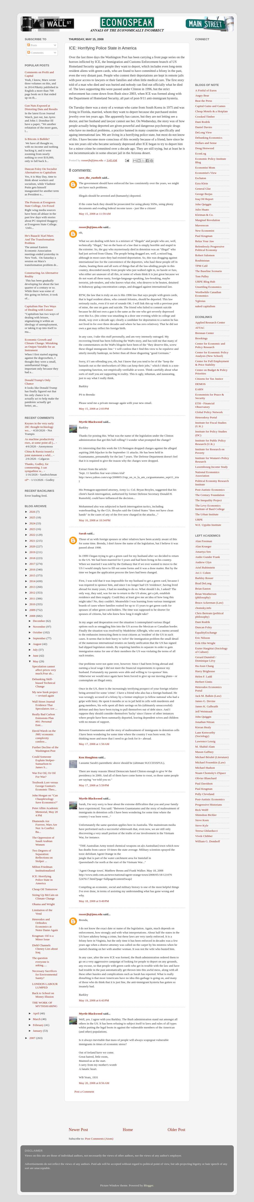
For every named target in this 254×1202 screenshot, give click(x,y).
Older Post (176, 1129)
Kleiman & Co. (204, 214)
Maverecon (202, 225)
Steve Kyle (201, 825)
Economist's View (206, 172)
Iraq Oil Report (204, 199)
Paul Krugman (203, 236)
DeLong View (203, 132)
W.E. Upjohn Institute (208, 525)
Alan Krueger (203, 546)
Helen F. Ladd (203, 676)
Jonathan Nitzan (204, 722)
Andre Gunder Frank (207, 557)
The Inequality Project (208, 500)
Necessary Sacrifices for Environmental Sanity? (44, 974)
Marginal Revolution (207, 220)
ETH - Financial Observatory (205, 405)
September (39, 638)
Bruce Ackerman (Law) (209, 602)
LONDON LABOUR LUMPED (45, 985)
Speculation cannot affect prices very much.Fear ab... (44, 670)
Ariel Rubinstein (205, 567)
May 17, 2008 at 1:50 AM (94, 744)
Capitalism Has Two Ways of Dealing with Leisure (40, 308)
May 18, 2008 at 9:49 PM (94, 901)
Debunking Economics (208, 137)
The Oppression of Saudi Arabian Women (43, 841)
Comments (35, 52)
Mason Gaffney (204, 752)
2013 (32, 586)
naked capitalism (205, 306)
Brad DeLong (203, 583)
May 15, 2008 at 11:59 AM (95, 213)
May (36, 661)
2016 (32, 569)
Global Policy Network (209, 412)
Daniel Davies (203, 127)
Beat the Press (203, 100)
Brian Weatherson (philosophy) (206, 595)
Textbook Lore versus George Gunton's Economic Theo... (45, 786)
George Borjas (203, 194)
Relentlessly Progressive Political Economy (209, 248)
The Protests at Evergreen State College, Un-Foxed (40, 204)
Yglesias (200, 301)
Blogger (148, 1185)
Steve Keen (202, 820)
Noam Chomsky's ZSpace (210, 773)
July (36, 649)
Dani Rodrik (202, 121)
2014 (32, 581)
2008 (32, 615)
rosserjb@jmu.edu (90, 227)
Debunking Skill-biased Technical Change (43, 682)
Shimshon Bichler (206, 815)
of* (27, 479)
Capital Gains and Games (210, 106)
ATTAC (200, 327)
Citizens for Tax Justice (209, 378)
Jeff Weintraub (204, 711)
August (37, 644)
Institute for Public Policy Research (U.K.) (210, 442)
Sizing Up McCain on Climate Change (45, 896)
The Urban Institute (207, 514)
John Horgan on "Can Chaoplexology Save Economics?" (45, 799)
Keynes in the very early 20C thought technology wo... (39, 427)
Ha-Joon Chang (204, 666)
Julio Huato (202, 209)
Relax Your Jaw (204, 241)
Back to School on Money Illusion (43, 994)
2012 (32, 592)
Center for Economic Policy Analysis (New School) (211, 354)
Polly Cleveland (204, 794)
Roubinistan (202, 260)
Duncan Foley (203, 627)
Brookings (201, 338)
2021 (32, 540)
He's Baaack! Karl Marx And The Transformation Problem (39, 239)
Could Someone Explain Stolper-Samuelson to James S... (43, 762)
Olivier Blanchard (206, 778)
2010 (32, 604)
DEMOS (200, 384)
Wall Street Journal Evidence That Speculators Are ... (44, 705)
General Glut (203, 188)
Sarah (83, 533)
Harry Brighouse (205, 671)
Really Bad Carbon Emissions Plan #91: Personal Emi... (43, 720)
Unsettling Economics (208, 287)
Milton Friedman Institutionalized (43, 868)
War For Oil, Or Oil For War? (44, 774)
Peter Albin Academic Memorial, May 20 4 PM (45, 811)
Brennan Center (204, 333)
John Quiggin (203, 204)
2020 (32, 546)
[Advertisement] (127, 1114)
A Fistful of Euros (206, 90)
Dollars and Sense (206, 143)
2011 (32, 598)
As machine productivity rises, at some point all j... (40, 441)
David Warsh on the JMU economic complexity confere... (44, 736)
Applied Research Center (210, 322)
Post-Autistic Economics (210, 489)
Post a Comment (84, 1091)
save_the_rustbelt (90, 177)
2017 (32, 563)
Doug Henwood (204, 148)
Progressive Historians (208, 804)
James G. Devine (205, 701)
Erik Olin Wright (205, 643)
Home (128, 1129)
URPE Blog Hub (205, 281)
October (38, 632)
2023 (32, 529)
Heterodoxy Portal (206, 417)
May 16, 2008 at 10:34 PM (95, 520)
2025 (32, 517)
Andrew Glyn (203, 562)
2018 (32, 558)
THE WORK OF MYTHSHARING (44, 1004)
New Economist (204, 230)
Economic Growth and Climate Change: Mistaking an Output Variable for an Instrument (41, 345)
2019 (32, 552)
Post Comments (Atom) (99, 1138)
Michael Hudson (205, 767)
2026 (32, 511)
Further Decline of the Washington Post (45, 749)
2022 (32, 534)
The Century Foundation (210, 495)
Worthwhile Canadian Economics (208, 294)
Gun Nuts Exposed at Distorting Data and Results (41, 107)
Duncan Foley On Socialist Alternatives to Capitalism (41, 170)
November (39, 626)
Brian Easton (203, 588)
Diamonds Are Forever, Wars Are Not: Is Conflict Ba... (44, 826)
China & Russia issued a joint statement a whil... (39, 453)
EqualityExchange (206, 632)
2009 (32, 610)
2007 (32, 1038)
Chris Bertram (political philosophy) (209, 615)
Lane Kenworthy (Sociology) (205, 734)
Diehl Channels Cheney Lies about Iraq (45, 949)
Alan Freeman (203, 541)
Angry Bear (202, 95)
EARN (199, 389)
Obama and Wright (43, 904)
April (36, 1013)
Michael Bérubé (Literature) (212, 757)
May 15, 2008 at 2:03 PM (94, 408)
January (38, 1030)
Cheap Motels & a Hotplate (211, 111)
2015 (32, 575)
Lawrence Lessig (205, 741)
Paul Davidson (204, 783)
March (37, 1019)
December (39, 621)
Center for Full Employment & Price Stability (212, 363)
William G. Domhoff (207, 841)
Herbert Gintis (203, 681)
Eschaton (200, 178)
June (36, 655)
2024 (32, 523)
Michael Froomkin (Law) (210, 762)
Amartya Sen (203, 551)
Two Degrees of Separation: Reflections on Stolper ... (42, 856)
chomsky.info (203, 608)
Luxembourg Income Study (211, 466)
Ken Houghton (88, 757)
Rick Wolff (201, 810)
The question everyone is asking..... (40, 961)
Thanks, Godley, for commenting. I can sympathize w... (37, 467)
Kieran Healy (203, 727)
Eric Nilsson (202, 637)
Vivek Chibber (204, 836)
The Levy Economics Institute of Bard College (210, 507)
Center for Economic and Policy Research (210, 345)
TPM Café (201, 265)
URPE (199, 519)
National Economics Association (207, 473)
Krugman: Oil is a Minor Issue (42, 937)
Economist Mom (205, 167)
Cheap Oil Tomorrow (44, 889)
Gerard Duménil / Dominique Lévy (205, 658)
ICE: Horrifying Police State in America (42, 880)
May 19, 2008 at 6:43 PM (94, 1000)
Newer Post (78, 1129)
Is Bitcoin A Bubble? (37, 139)
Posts (32, 45)
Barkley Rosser (204, 578)
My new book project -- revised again (45, 693)
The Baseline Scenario (208, 271)
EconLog (200, 153)
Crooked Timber (205, 116)
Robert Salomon (205, 255)
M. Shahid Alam (205, 746)
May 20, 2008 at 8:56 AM (94, 1083)
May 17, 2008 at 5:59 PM (94, 785)
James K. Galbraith (206, 706)
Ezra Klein (201, 183)
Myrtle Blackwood (90, 421)
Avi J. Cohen (203, 572)
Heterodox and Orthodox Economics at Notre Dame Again (45, 925)
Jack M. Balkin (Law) (208, 695)
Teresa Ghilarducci (206, 830)
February (38, 1025)
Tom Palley (202, 276)
